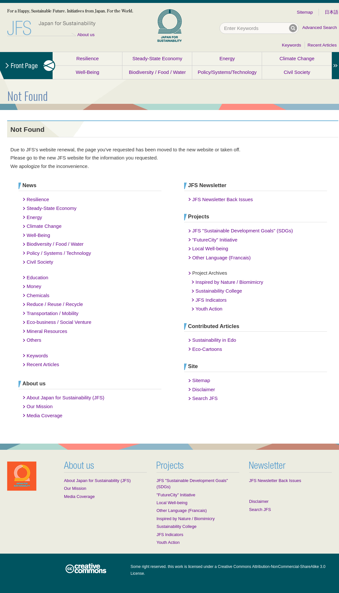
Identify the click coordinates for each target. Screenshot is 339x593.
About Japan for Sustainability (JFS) (65, 397)
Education (37, 277)
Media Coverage (44, 415)
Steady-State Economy (157, 58)
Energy (227, 58)
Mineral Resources (47, 331)
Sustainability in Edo (214, 340)
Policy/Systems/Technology (227, 72)
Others (34, 340)
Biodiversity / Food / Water (157, 72)
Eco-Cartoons (207, 349)
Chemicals (38, 295)
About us (85, 34)
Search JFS (205, 398)
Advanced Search (319, 27)
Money (34, 286)
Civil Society (297, 72)
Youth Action (208, 308)
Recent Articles (322, 45)
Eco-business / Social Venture (59, 322)
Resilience (87, 58)
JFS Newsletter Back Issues (222, 199)
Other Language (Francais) (221, 257)
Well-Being (87, 72)
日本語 (331, 12)
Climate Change (297, 58)
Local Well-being (210, 248)
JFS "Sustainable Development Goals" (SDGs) (242, 230)
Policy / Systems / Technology (59, 253)
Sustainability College (218, 291)
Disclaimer (203, 389)
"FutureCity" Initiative (214, 239)
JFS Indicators (211, 300)
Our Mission (40, 406)
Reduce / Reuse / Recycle (55, 304)
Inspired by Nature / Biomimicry (229, 282)
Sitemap (305, 12)
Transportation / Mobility (53, 313)
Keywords (291, 45)
